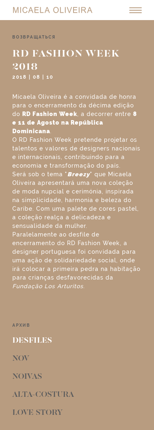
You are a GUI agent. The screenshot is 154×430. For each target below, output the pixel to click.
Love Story (37, 413)
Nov (20, 359)
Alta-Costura (43, 395)
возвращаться (34, 37)
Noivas (27, 377)
